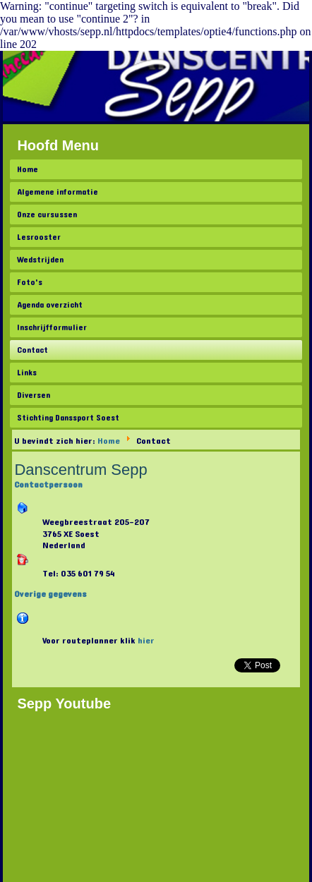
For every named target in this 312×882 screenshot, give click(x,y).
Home (27, 169)
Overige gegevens (50, 594)
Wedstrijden (40, 259)
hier (146, 640)
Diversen (33, 395)
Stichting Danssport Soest (68, 417)
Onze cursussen (47, 214)
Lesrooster (39, 237)
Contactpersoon (48, 484)
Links (27, 372)
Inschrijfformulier (52, 327)
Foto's (29, 282)
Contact (32, 350)
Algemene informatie (57, 192)
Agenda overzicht (50, 305)
